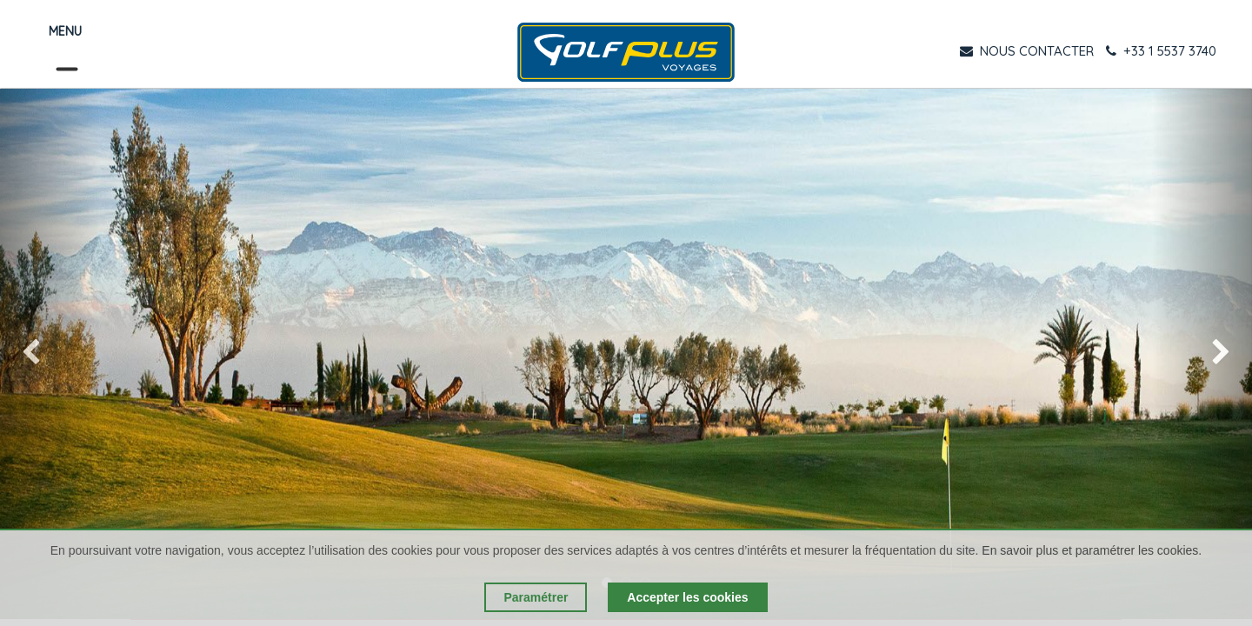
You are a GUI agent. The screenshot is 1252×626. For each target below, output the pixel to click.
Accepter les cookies (687, 597)
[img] (50, 354)
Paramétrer (535, 597)
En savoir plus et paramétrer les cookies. (1092, 550)
